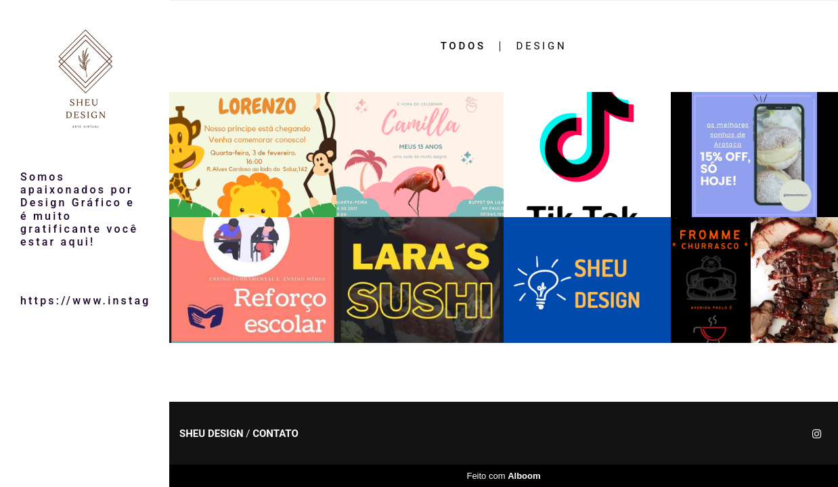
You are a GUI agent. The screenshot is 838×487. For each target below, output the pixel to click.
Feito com (503, 476)
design (541, 46)
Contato (275, 434)
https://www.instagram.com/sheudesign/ (84, 300)
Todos (463, 46)
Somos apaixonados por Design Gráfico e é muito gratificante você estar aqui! (79, 209)
